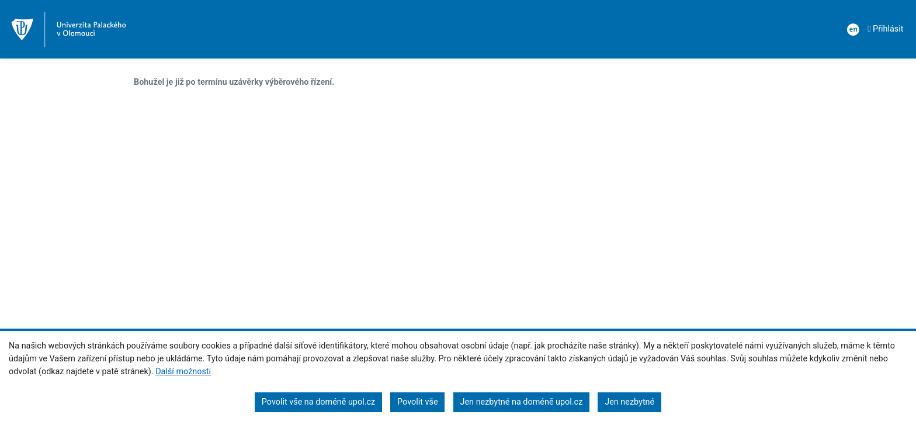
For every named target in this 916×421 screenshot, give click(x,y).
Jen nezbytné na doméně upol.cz (521, 402)
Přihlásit (885, 29)
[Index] (68, 29)
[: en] (851, 29)
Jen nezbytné (629, 402)
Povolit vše (417, 402)
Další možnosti (183, 372)
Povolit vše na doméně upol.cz (318, 402)
